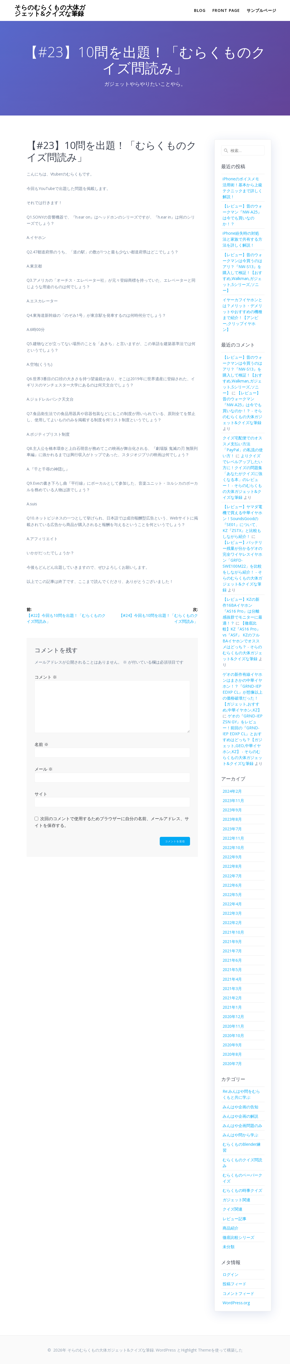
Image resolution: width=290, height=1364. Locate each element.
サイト (41, 794)
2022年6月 (232, 885)
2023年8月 (232, 819)
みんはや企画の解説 (240, 1116)
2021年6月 (232, 960)
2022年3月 (232, 913)
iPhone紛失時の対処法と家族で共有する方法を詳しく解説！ (242, 239)
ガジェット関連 (236, 1199)
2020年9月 (232, 1044)
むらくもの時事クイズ (242, 1190)
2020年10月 (233, 1035)
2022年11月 (233, 838)
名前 (41, 744)
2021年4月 (232, 979)
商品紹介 (230, 1228)
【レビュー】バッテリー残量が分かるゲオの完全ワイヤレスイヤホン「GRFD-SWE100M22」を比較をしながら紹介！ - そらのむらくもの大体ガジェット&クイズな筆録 (242, 566)
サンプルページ (261, 10)
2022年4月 (232, 904)
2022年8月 (232, 866)
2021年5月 (232, 969)
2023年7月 (232, 828)
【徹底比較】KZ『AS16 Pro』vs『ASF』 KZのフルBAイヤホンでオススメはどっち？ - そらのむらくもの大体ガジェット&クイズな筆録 (242, 640)
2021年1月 (232, 1007)
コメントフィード (238, 1293)
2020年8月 (232, 1054)
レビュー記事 (234, 1218)
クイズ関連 (232, 1209)
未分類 (228, 1246)
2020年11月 (233, 1026)
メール (44, 769)
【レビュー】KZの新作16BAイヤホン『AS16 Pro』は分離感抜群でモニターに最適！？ (242, 611)
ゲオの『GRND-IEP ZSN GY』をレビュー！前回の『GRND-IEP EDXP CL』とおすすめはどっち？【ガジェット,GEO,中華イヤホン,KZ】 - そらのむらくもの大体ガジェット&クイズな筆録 (243, 739)
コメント (46, 677)
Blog (200, 10)
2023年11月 (233, 800)
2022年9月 (232, 857)
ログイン (230, 1274)
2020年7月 (232, 1063)
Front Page (226, 10)
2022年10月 (233, 847)
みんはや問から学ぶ (240, 1135)
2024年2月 (232, 791)
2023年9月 (232, 810)
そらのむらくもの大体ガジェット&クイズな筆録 (50, 10)
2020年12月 (233, 1016)
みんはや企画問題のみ (242, 1125)
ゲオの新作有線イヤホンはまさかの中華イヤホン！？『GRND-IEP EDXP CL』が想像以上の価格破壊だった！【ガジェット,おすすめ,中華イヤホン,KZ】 (243, 692)
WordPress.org (236, 1302)
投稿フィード (234, 1283)
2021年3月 (232, 988)
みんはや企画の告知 (240, 1106)
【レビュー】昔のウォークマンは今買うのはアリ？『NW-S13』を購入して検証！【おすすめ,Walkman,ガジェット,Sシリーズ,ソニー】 (242, 272)
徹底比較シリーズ (238, 1237)
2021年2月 (232, 997)
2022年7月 (232, 875)
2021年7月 (232, 950)
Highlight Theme (196, 1350)
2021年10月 (233, 932)
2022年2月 (232, 922)
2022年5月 (232, 894)
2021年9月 (232, 941)
